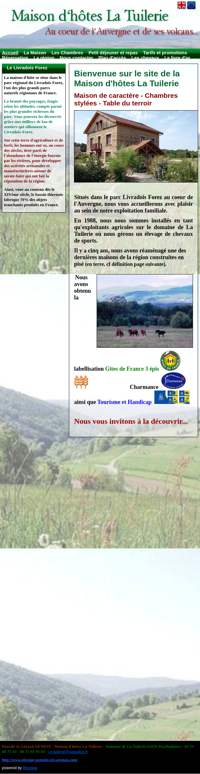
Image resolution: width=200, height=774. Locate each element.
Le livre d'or (177, 57)
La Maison (35, 52)
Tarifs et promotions (165, 52)
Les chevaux (145, 57)
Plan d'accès (112, 57)
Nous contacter (76, 57)
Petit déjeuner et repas (112, 52)
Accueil (10, 52)
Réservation (15, 57)
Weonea (30, 768)
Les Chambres (67, 52)
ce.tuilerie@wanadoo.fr (68, 751)
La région (43, 57)
